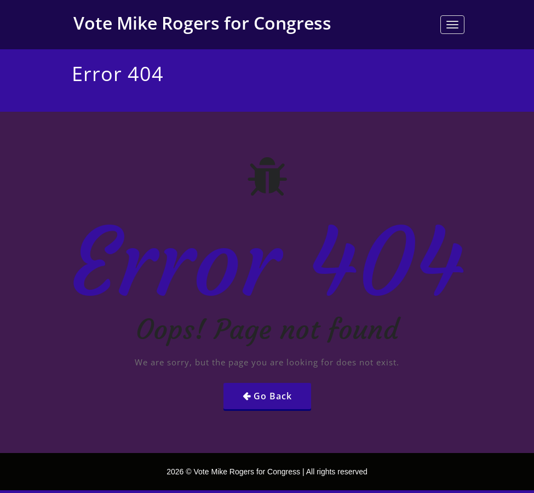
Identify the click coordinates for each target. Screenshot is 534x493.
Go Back (273, 396)
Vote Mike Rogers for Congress (202, 23)
